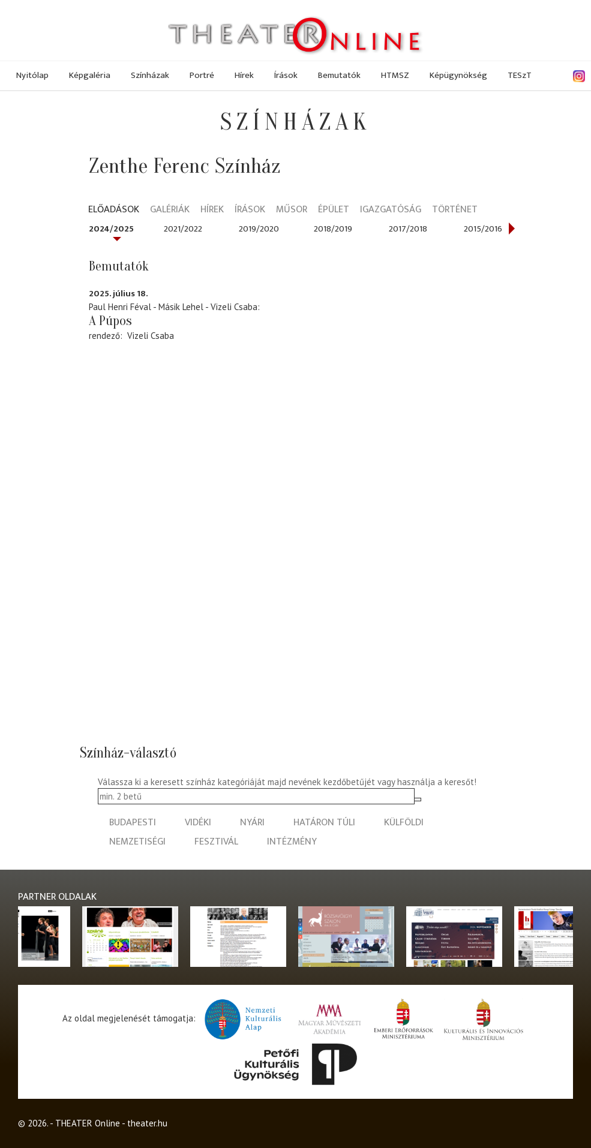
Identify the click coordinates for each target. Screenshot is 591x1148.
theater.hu (147, 1123)
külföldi (404, 823)
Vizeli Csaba (150, 335)
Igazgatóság (390, 210)
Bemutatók (339, 75)
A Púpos (110, 321)
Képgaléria (89, 75)
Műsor (291, 210)
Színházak (150, 75)
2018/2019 (333, 228)
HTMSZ (395, 75)
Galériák (170, 210)
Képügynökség (458, 75)
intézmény (292, 842)
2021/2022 (183, 228)
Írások (286, 75)
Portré (202, 75)
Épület (333, 210)
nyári (252, 823)
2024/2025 (111, 228)
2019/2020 (259, 228)
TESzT (520, 75)
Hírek (244, 75)
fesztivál (216, 842)
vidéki (198, 823)
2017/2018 (408, 228)
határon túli (324, 823)
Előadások (113, 210)
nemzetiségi (137, 842)
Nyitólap (32, 75)
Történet (455, 210)
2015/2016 (483, 228)
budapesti (132, 823)
